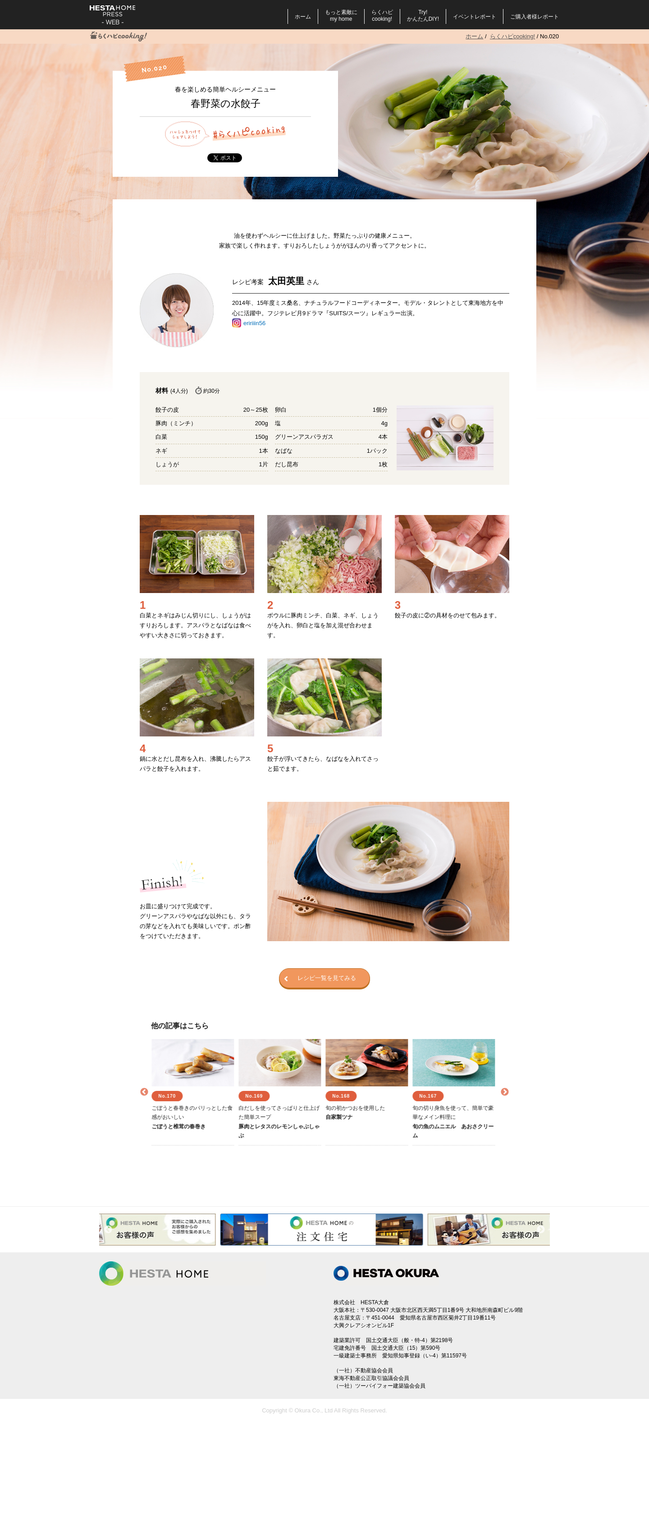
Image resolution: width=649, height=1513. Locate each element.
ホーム (303, 17)
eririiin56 (254, 323)
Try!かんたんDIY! (423, 15)
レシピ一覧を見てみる (320, 979)
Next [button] (504, 1092)
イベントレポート (474, 17)
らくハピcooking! (382, 15)
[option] (194, 1092)
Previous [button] (144, 1092)
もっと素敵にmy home (341, 15)
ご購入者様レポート (534, 17)
